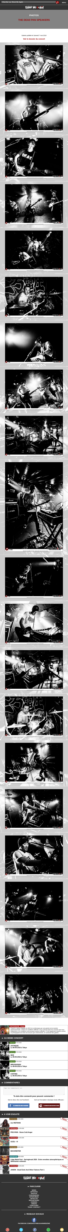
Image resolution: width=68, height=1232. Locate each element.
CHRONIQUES (34, 1195)
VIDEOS (34, 1204)
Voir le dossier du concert (34, 39)
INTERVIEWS (34, 1197)
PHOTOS (34, 1193)
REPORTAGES (34, 1200)
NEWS (34, 1190)
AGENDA (34, 1202)
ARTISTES (34, 1192)
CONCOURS (34, 1205)
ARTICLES (34, 1198)
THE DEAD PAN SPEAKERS (34, 20)
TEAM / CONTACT (34, 1207)
